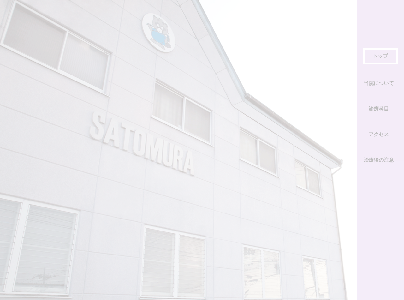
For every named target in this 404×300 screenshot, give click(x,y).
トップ (380, 56)
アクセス (379, 134)
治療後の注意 (379, 160)
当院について (379, 83)
